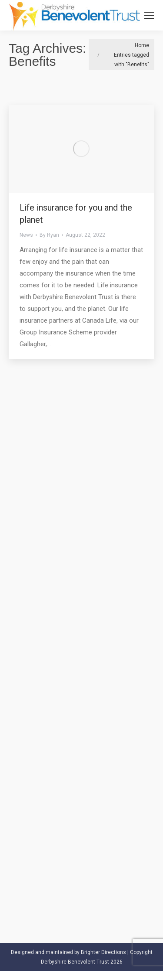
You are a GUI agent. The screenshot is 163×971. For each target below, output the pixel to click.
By (49, 235)
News (26, 235)
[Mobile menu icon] (149, 15)
